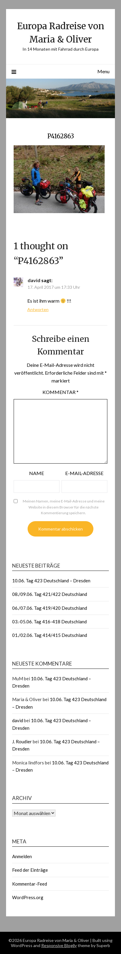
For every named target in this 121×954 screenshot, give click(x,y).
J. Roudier (22, 741)
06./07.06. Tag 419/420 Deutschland (49, 608)
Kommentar (60, 392)
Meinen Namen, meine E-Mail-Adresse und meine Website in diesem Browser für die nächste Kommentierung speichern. (64, 507)
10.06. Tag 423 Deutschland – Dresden (51, 580)
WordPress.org (27, 897)
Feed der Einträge (30, 870)
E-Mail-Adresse (84, 473)
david (34, 280)
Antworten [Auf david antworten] (38, 309)
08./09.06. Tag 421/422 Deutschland (49, 594)
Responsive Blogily (59, 945)
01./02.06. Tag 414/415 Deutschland (49, 635)
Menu (103, 71)
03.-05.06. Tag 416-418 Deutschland (49, 621)
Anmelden (22, 856)
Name (36, 473)
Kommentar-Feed (29, 883)
